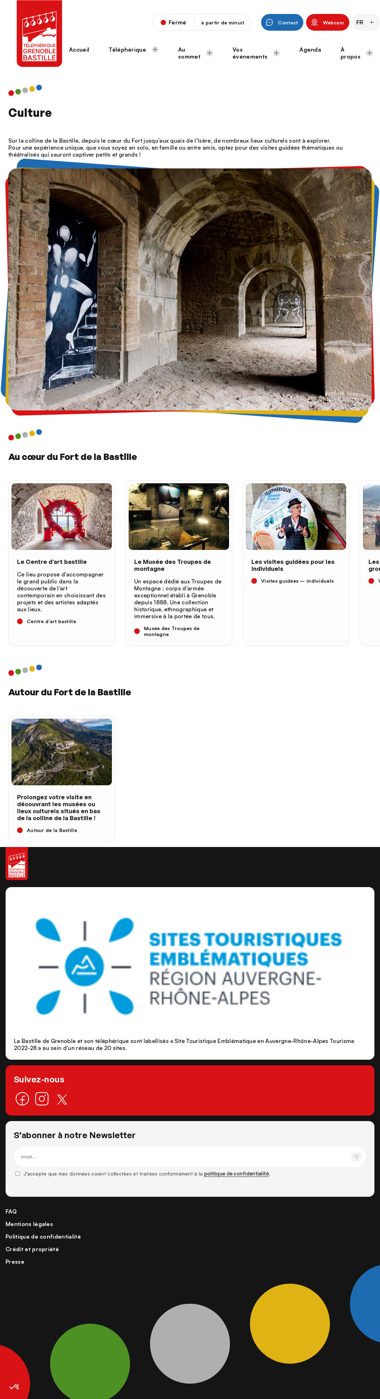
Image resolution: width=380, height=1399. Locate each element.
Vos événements (256, 53)
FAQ (11, 1211)
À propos (357, 53)
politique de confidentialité (236, 1174)
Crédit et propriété (32, 1249)
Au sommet (195, 53)
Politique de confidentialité (43, 1236)
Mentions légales (29, 1223)
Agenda (310, 49)
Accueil (79, 49)
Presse (15, 1261)
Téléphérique (134, 49)
